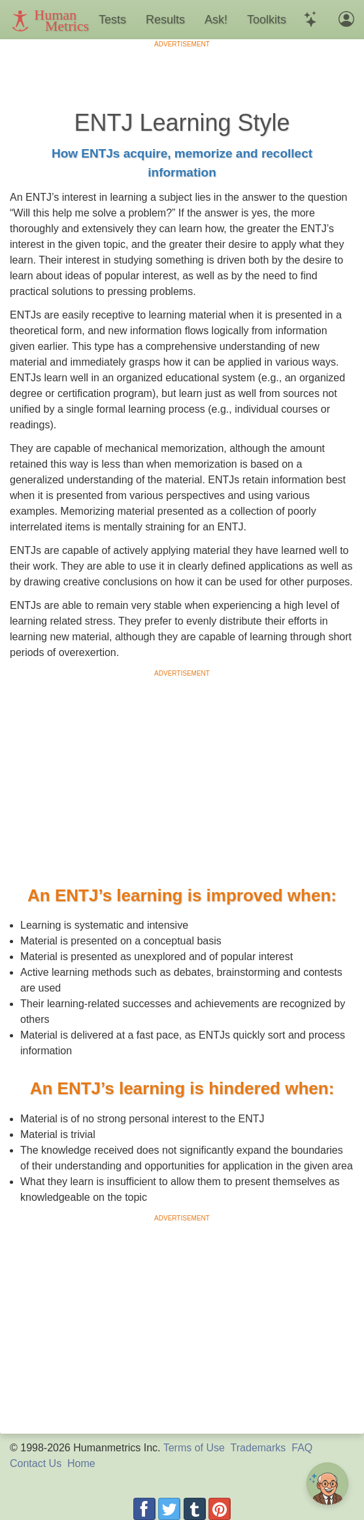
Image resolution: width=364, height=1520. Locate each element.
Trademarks (258, 1447)
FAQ (301, 1447)
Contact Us (35, 1463)
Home (81, 1463)
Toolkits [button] (266, 19)
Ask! (216, 19)
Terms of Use (194, 1447)
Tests (112, 19)
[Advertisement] (182, 68)
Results (165, 19)
